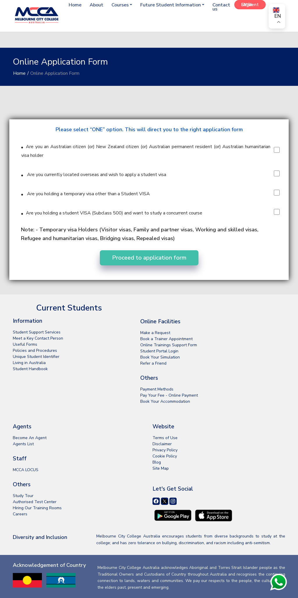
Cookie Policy (164, 456)
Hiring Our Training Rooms (37, 508)
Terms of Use (165, 438)
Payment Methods (156, 389)
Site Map (160, 468)
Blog (156, 462)
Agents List (23, 444)
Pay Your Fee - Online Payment (169, 395)
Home (69, 5)
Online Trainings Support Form (168, 345)
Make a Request (155, 333)
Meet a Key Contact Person (38, 338)
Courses (117, 5)
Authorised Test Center (34, 502)
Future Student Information (169, 5)
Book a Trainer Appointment (166, 339)
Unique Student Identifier (36, 356)
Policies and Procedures (35, 350)
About (92, 5)
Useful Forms (25, 344)
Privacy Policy (165, 450)
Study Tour (23, 495)
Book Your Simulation (160, 357)
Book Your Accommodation (165, 401)
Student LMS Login (250, 5)
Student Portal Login (159, 351)
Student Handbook (30, 369)
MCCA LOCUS (25, 470)
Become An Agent (30, 438)
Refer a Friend (153, 363)
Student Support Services (37, 332)
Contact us (221, 7)
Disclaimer (162, 444)
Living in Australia (29, 362)
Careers (20, 514)
